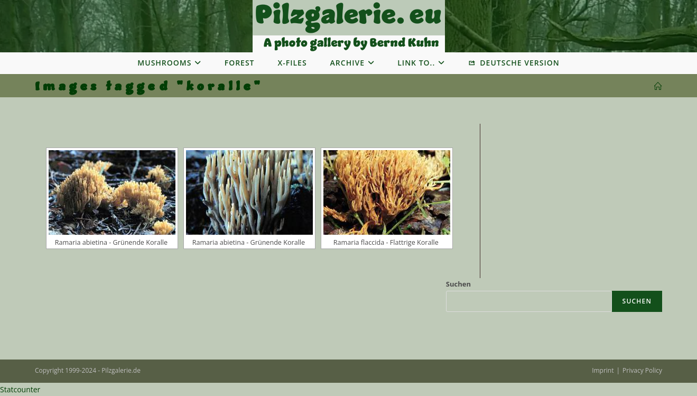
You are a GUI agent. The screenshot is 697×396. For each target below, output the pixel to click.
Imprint (603, 370)
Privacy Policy (642, 370)
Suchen (458, 284)
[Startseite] (658, 86)
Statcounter (20, 389)
